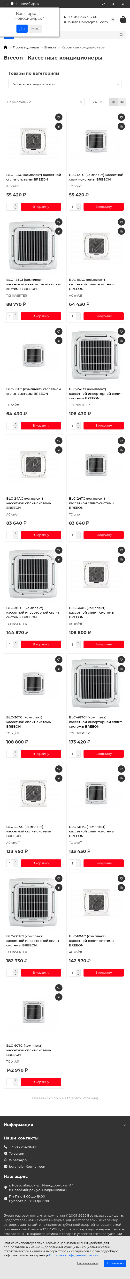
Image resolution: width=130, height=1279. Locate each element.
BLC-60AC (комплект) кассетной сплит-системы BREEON (91, 940)
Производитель (26, 47)
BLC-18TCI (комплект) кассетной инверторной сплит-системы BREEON (33, 284)
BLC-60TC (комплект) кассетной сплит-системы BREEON (29, 1050)
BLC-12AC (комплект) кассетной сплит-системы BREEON (33, 177)
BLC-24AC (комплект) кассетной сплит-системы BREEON (29, 502)
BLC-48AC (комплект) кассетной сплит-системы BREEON (29, 831)
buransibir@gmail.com (84, 22)
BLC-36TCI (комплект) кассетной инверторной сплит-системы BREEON (33, 612)
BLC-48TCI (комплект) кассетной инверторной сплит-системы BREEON (96, 721)
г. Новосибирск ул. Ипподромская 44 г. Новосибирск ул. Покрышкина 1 (41, 1187)
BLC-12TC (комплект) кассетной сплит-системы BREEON (96, 177)
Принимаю (115, 1263)
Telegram (16, 1153)
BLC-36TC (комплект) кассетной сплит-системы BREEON (29, 721)
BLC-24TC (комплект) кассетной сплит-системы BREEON (91, 502)
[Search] (78, 35)
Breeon (50, 47)
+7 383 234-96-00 (79, 16)
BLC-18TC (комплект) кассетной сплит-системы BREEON (33, 391)
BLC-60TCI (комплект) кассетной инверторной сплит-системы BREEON (33, 940)
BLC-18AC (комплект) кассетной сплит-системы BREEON (91, 284)
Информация (65, 1124)
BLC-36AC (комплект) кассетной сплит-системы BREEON (91, 612)
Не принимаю (87, 1263)
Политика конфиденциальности (73, 1255)
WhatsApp (18, 1160)
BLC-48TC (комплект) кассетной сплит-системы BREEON (91, 831)
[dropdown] (7, 4)
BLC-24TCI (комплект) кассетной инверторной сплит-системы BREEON (96, 393)
